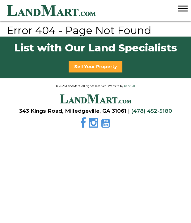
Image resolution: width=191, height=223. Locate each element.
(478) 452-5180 (151, 111)
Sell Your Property (95, 66)
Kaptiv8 (129, 86)
